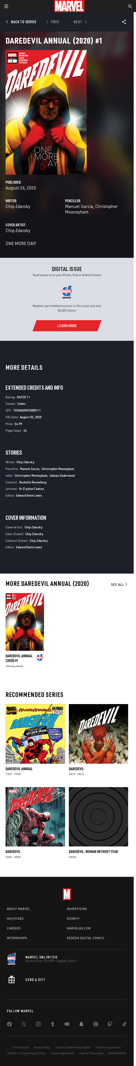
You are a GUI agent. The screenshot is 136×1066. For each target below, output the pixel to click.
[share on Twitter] (24, 1025)
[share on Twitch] (110, 1025)
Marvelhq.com (79, 928)
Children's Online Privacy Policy (26, 1053)
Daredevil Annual (19, 768)
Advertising (77, 909)
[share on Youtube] (67, 1025)
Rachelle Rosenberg (32, 482)
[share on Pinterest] (95, 1025)
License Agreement (62, 1053)
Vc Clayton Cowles (31, 489)
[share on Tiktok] (124, 1025)
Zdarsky (10, 666)
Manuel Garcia (79, 206)
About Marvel (18, 909)
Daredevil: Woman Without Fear (93, 851)
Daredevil (76, 768)
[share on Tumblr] (52, 1025)
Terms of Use (21, 1047)
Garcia (19, 666)
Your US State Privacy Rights (73, 1047)
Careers (14, 928)
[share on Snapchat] (81, 1025)
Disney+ (73, 918)
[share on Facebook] (9, 1025)
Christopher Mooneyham (57, 469)
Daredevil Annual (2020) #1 (19, 658)
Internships (17, 938)
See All (119, 584)
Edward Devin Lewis (29, 495)
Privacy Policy (42, 1047)
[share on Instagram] (38, 1025)
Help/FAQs (15, 918)
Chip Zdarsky (18, 206)
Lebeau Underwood (62, 475)
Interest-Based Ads (91, 1053)
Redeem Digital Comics (85, 938)
